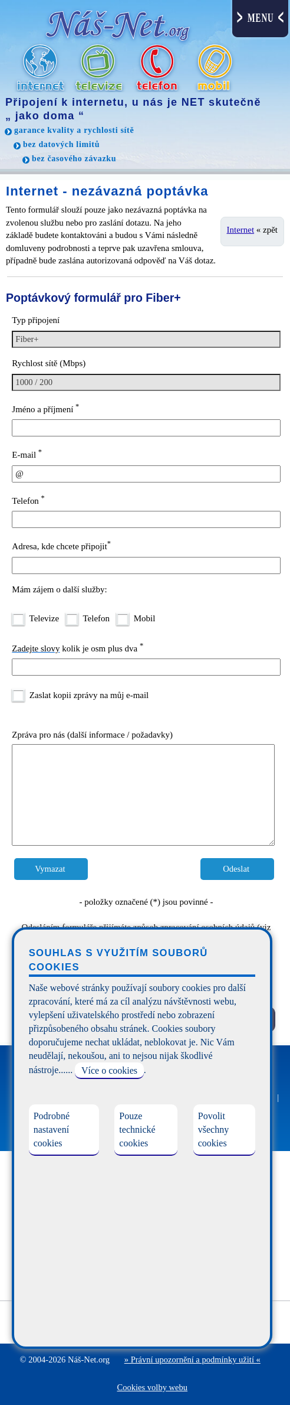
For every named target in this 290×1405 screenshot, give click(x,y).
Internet (241, 229)
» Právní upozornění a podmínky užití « (192, 1359)
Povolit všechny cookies (213, 1129)
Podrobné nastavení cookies (52, 1129)
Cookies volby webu (152, 1387)
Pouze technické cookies (137, 1129)
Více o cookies (109, 1070)
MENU (261, 18)
